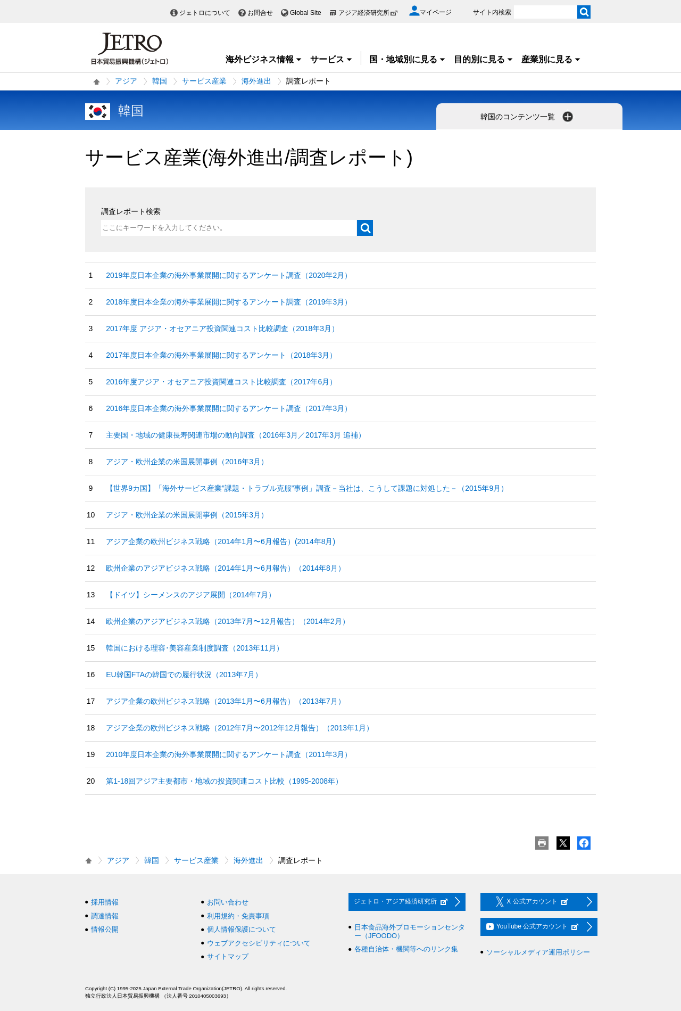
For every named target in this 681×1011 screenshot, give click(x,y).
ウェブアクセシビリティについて (259, 943)
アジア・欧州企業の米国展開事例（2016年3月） (187, 461)
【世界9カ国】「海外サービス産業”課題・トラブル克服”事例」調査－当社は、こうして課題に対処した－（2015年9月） (307, 488)
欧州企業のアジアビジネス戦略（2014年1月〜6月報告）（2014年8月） (225, 568)
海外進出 (256, 81)
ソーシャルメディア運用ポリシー (538, 952)
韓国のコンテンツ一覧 (527, 116)
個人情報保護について (241, 929)
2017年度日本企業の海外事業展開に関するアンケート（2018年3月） (221, 355)
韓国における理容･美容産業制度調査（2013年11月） (195, 648)
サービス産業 (204, 81)
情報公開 (105, 929)
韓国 (159, 81)
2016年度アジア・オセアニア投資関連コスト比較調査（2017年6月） (221, 381)
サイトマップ (227, 956)
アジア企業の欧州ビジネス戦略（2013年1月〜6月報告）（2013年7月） (225, 701)
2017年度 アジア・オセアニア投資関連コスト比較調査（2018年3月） (222, 328)
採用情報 (105, 902)
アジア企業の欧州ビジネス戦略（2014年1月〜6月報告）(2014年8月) (220, 541)
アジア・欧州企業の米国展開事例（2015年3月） (187, 515)
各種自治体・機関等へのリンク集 (406, 949)
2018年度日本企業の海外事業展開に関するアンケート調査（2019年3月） (229, 302)
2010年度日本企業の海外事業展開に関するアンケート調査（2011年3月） (229, 754)
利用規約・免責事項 (238, 916)
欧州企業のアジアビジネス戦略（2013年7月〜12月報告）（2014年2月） (227, 621)
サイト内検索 (492, 12)
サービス (331, 59)
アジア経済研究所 (368, 13)
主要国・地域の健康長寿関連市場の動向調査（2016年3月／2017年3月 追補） (236, 435)
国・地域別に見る (407, 59)
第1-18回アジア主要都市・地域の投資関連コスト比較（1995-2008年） (224, 781)
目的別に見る (483, 59)
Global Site (305, 13)
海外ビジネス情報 (264, 59)
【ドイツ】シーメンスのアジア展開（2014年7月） (191, 594)
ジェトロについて (204, 13)
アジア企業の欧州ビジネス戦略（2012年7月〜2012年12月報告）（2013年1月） (239, 728)
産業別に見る (551, 59)
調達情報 (105, 916)
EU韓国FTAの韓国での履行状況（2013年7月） (184, 674)
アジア (126, 81)
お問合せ (260, 13)
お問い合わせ (227, 902)
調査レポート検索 (131, 211)
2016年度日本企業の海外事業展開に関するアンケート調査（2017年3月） (229, 408)
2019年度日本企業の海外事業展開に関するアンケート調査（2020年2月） (229, 275)
